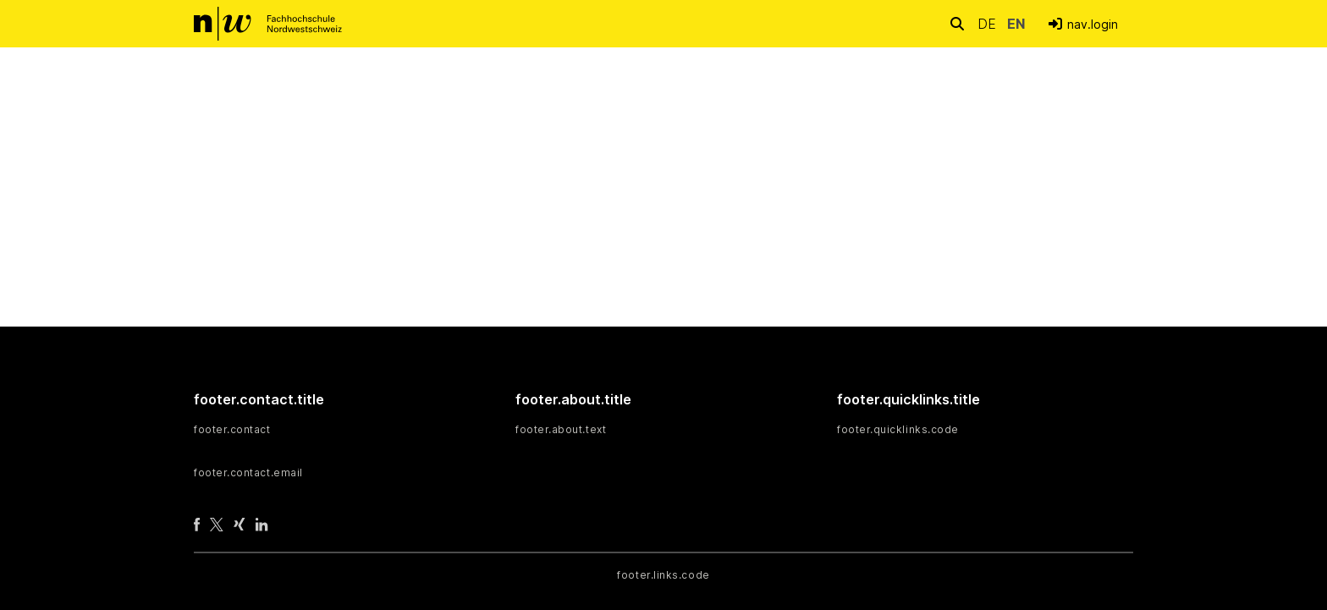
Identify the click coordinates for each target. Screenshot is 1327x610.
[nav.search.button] (957, 23)
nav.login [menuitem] (1092, 24)
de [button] (988, 23)
